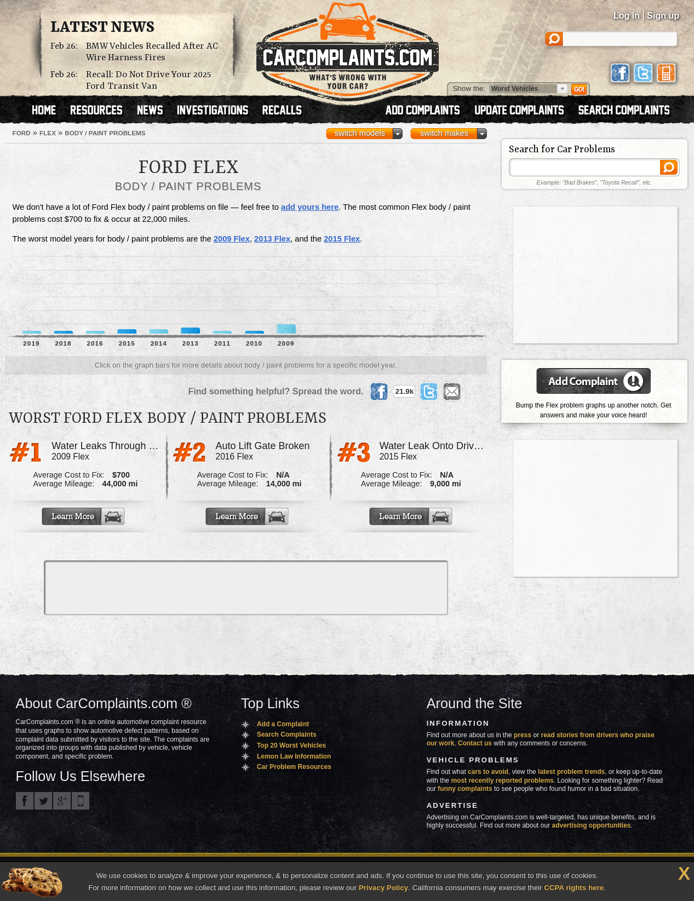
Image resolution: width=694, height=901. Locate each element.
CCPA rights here (574, 887)
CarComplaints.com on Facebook (24, 801)
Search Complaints (287, 734)
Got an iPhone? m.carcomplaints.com (80, 801)
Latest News (102, 28)
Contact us (475, 743)
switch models (360, 133)
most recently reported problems (502, 780)
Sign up (663, 15)
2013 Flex (272, 238)
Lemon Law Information (294, 756)
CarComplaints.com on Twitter (43, 801)
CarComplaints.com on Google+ (62, 801)
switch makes (444, 133)
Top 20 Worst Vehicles (291, 745)
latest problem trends (571, 772)
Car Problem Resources (294, 767)
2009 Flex (232, 238)
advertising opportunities (591, 825)
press (522, 735)
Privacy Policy (383, 887)
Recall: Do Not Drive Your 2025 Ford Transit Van (148, 80)
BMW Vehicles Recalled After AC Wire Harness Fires (152, 52)
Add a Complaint (283, 724)
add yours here (310, 207)
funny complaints (465, 789)
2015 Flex (342, 238)
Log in (626, 15)
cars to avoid (488, 772)
